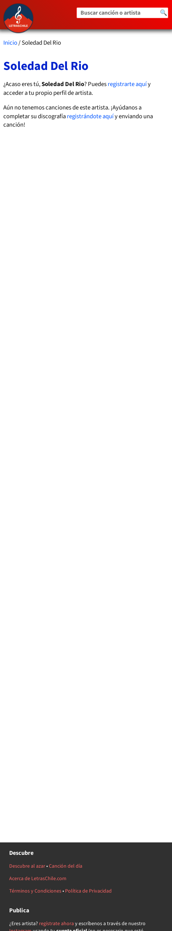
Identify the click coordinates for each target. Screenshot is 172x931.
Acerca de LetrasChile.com (38, 878)
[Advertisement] (86, 424)
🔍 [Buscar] (163, 13)
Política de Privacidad (88, 891)
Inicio (10, 42)
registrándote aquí (90, 116)
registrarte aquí (127, 84)
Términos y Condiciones (35, 891)
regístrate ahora (56, 923)
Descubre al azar (27, 866)
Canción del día (65, 866)
